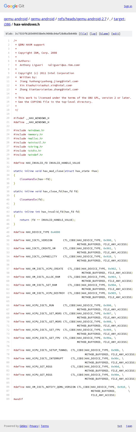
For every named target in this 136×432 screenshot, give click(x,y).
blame (104, 33)
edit (116, 33)
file (83, 33)
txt (119, 426)
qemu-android (16, 18)
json (129, 426)
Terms (45, 426)
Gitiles (23, 426)
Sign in (128, 6)
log (93, 33)
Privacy (33, 426)
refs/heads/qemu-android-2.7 (82, 18)
